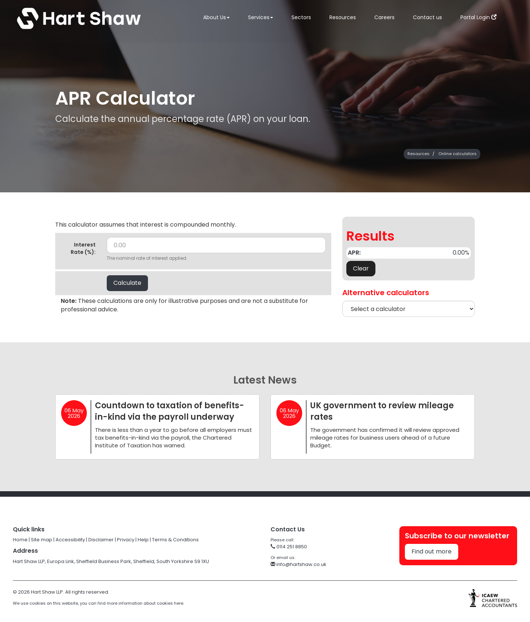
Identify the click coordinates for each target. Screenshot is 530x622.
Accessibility (70, 539)
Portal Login (478, 18)
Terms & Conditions (175, 539)
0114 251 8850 (289, 546)
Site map (41, 539)
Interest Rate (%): (83, 248)
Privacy (125, 539)
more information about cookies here (145, 603)
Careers (384, 18)
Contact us (427, 18)
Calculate (127, 283)
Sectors (301, 18)
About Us (216, 18)
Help (143, 539)
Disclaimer (101, 539)
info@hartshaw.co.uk (298, 564)
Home (20, 539)
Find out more (431, 551)
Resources (342, 18)
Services (260, 18)
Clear (361, 268)
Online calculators (457, 154)
